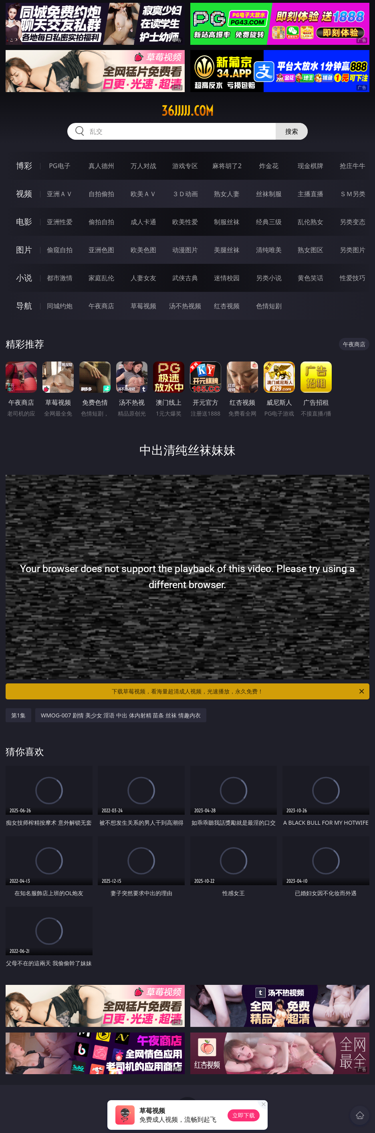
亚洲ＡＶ (60, 193)
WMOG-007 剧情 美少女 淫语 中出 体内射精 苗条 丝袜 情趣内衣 (121, 715)
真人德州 (101, 165)
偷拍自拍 (101, 221)
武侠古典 (185, 277)
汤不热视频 (185, 305)
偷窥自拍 (60, 249)
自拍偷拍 (101, 193)
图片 (24, 249)
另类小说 (269, 277)
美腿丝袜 (227, 249)
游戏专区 (185, 165)
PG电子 (59, 165)
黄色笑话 (310, 277)
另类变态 (352, 221)
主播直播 (310, 193)
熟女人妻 (227, 193)
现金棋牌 (310, 165)
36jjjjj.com (187, 111)
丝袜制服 (269, 193)
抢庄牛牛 (352, 165)
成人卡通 (143, 221)
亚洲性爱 (60, 221)
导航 (24, 305)
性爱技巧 (352, 277)
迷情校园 (227, 277)
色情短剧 (269, 305)
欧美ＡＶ (143, 193)
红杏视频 (227, 305)
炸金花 (268, 165)
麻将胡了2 (227, 165)
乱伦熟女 (310, 221)
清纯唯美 (269, 249)
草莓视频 (143, 305)
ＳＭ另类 (352, 193)
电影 (24, 221)
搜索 (291, 131)
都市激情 (60, 277)
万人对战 (143, 165)
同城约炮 (60, 305)
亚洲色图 (101, 249)
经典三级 (269, 221)
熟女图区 (310, 249)
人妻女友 (143, 277)
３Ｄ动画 (185, 193)
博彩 (24, 165)
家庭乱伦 (101, 277)
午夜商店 (101, 305)
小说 (24, 277)
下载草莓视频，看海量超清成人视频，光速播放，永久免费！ (238, 691)
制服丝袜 (227, 221)
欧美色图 (143, 249)
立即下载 (243, 1115)
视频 (24, 193)
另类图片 (352, 249)
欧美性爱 (185, 221)
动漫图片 (185, 249)
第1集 (18, 715)
